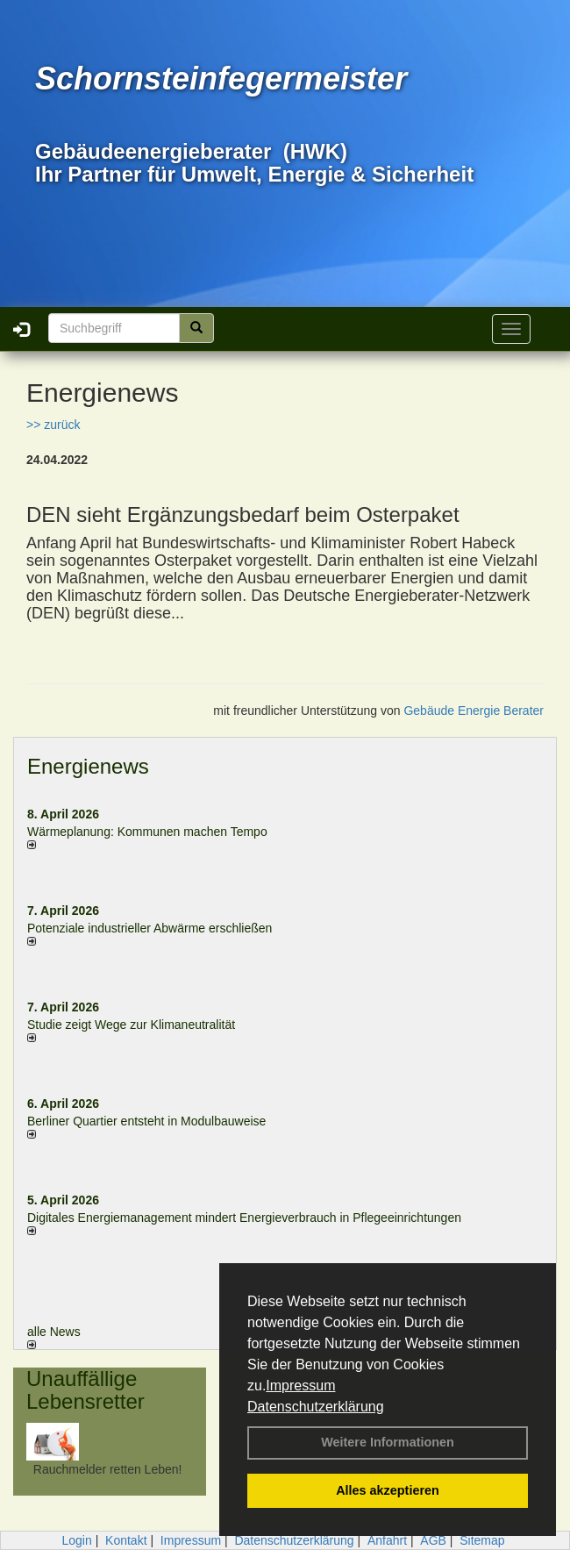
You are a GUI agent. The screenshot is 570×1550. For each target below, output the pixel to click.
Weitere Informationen (387, 1442)
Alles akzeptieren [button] (387, 1490)
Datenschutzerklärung (315, 1406)
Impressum (300, 1385)
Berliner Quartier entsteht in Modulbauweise (146, 1121)
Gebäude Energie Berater (473, 711)
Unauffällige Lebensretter (85, 1390)
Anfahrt (387, 1540)
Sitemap (482, 1540)
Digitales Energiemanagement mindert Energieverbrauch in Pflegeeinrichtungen (244, 1218)
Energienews (88, 766)
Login (76, 1540)
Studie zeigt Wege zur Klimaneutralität (131, 1025)
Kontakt (125, 1540)
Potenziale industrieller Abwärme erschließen (149, 928)
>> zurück (53, 425)
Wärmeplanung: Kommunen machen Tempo (147, 832)
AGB (433, 1540)
